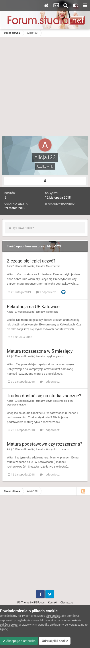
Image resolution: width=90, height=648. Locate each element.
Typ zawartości (21, 227)
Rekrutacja (52, 311)
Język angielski (54, 356)
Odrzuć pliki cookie (54, 641)
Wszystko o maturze (57, 449)
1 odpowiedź (46, 292)
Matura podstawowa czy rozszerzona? (44, 444)
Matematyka (53, 266)
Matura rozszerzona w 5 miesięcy (39, 351)
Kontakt (52, 602)
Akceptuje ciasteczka (18, 641)
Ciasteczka (67, 602)
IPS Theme (23, 602)
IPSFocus (39, 602)
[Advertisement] (45, 89)
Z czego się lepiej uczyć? (31, 261)
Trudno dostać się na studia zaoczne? (44, 395)
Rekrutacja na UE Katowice (33, 306)
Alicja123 (12, 266)
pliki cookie (53, 615)
